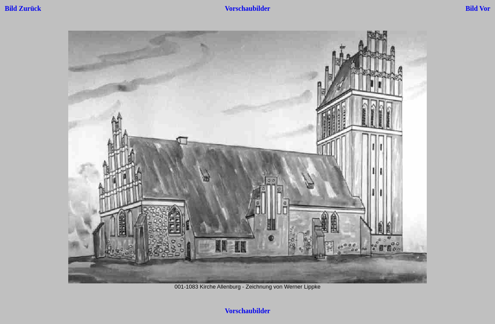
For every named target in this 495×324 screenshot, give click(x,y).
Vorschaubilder (247, 8)
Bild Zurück (23, 8)
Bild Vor (478, 8)
